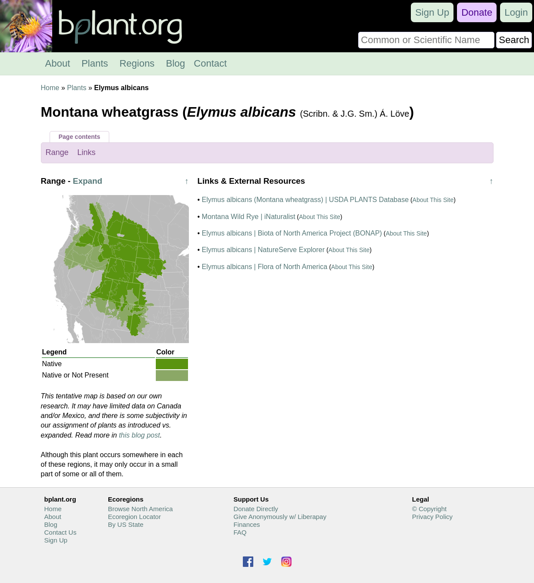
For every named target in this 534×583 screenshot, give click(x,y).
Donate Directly (255, 508)
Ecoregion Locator (134, 516)
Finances (246, 524)
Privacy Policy (432, 516)
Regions (136, 63)
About (58, 63)
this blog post (139, 435)
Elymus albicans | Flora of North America (265, 266)
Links (86, 152)
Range (57, 152)
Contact (210, 63)
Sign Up (432, 12)
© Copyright (429, 508)
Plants (94, 63)
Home (50, 87)
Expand (87, 180)
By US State (126, 524)
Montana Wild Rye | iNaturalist (249, 216)
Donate (476, 12)
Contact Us (60, 532)
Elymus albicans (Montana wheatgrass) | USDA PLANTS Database (305, 199)
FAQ (239, 532)
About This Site (433, 199)
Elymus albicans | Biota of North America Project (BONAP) (292, 233)
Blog (175, 63)
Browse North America (140, 508)
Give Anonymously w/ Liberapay (279, 516)
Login (516, 12)
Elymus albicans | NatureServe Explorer (263, 249)
